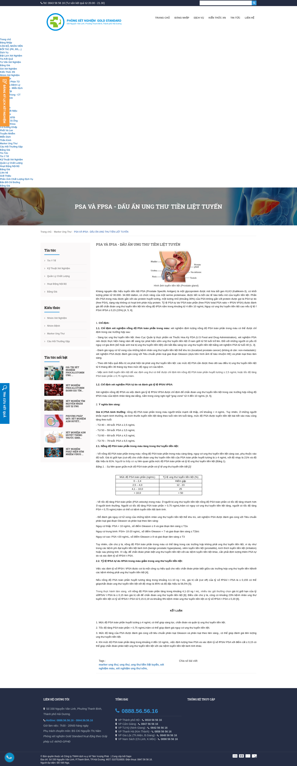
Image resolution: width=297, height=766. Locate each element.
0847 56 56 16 (149, 723)
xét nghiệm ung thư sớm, (132, 668)
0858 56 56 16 (163, 731)
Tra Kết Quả (6, 59)
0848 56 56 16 (168, 735)
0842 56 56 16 (159, 727)
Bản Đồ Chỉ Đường (10, 182)
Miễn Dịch (5, 137)
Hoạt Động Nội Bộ (9, 166)
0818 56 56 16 (153, 719)
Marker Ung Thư (8, 143)
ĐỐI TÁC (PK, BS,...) (11, 49)
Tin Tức (235, 17)
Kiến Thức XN (217, 17)
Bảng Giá (5, 65)
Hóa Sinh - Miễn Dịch (11, 88)
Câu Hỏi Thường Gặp (11, 146)
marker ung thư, (109, 664)
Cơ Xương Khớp (8, 127)
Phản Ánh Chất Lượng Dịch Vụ (16, 179)
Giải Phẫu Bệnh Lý (10, 85)
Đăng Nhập (181, 17)
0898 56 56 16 (169, 739)
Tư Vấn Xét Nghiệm (10, 62)
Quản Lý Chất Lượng (11, 163)
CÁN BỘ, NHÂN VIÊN (11, 46)
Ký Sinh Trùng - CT (10, 94)
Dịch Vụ (199, 17)
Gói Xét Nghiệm (8, 68)
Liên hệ (249, 17)
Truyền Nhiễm (7, 133)
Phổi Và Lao (6, 130)
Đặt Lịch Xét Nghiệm (11, 55)
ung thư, (125, 664)
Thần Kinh (5, 140)
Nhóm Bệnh (53, 326)
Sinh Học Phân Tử (10, 81)
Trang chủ (162, 17)
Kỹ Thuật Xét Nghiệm (11, 159)
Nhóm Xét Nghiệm (10, 75)
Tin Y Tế (4, 156)
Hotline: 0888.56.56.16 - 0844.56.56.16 (69, 720)
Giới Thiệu (5, 176)
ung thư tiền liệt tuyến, (145, 664)
